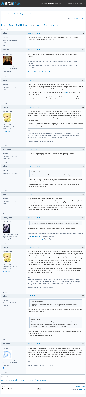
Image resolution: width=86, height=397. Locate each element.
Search (16, 14)
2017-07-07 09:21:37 (34, 80)
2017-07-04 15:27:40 (34, 33)
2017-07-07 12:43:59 (34, 247)
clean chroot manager (37, 239)
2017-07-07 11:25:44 (34, 194)
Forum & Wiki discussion (20, 25)
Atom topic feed (80, 387)
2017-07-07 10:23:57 (34, 149)
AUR (74, 3)
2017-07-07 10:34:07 (34, 166)
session (65, 92)
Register (23, 14)
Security (69, 3)
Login (30, 14)
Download (81, 3)
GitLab (61, 3)
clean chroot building (34, 237)
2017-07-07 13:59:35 (34, 296)
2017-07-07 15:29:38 (34, 344)
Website (7, 131)
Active (73, 18)
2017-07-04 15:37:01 (34, 50)
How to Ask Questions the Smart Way (40, 72)
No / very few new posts (46, 25)
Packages (43, 3)
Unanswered (80, 18)
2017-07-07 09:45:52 (34, 107)
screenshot (36, 97)
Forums (51, 3)
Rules (10, 14)
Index (4, 14)
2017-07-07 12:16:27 (34, 218)
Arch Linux (11, 3)
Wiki (56, 3)
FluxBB (82, 389)
